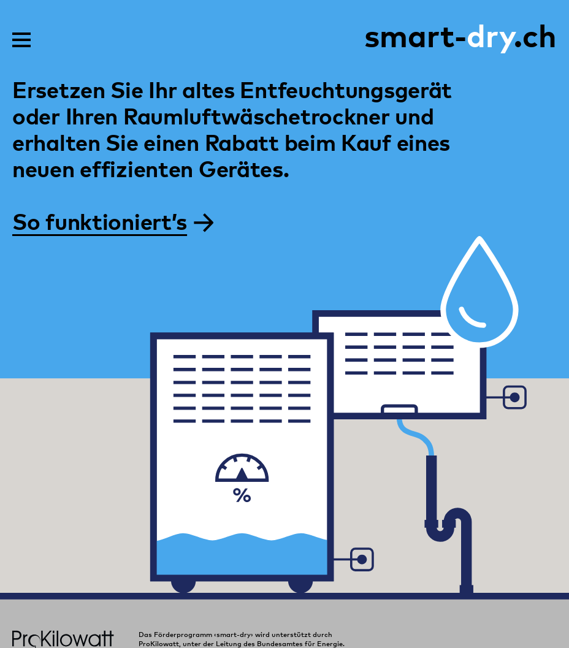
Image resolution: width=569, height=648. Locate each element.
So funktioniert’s (112, 220)
